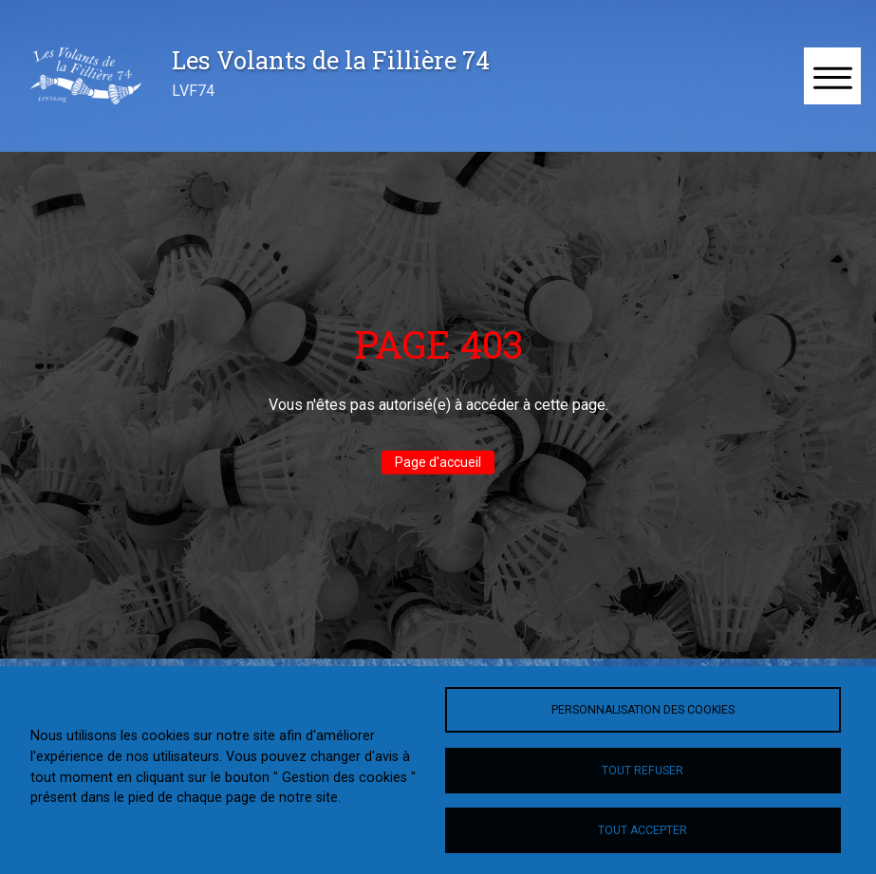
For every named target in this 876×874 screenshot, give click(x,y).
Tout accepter (642, 830)
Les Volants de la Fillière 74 (331, 60)
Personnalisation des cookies (643, 709)
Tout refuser (642, 770)
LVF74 (193, 91)
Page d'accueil (438, 462)
